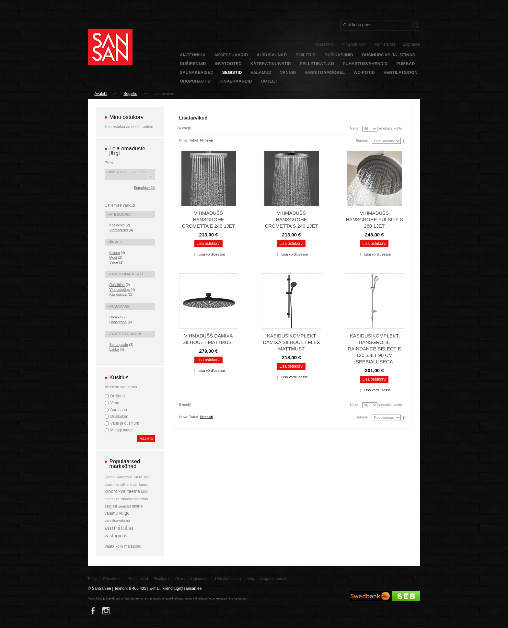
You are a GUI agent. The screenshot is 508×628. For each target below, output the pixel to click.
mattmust (112, 499)
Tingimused (138, 579)
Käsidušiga (118, 294)
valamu (111, 513)
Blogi (92, 579)
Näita (354, 128)
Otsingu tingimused (192, 579)
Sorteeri (362, 141)
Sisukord (161, 579)
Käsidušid (117, 225)
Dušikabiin (119, 416)
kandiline (122, 484)
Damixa (115, 317)
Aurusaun (118, 409)
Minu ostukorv (353, 44)
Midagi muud (121, 430)
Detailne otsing (228, 579)
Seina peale (119, 345)
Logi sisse (411, 44)
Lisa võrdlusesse (211, 254)
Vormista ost (384, 44)
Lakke (114, 349)
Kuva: (183, 140)
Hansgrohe (118, 322)
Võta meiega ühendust (267, 579)
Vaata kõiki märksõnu (123, 546)
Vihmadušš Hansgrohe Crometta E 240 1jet (208, 219)
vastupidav (116, 535)
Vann (114, 403)
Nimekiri (206, 140)
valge (124, 513)
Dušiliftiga (117, 285)
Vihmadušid (119, 230)
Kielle (138, 477)
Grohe (110, 477)
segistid (124, 506)
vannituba (119, 527)
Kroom (115, 253)
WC (147, 477)
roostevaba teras (134, 499)
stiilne (137, 506)
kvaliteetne (129, 491)
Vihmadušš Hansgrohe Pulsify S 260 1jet (374, 219)
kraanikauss (139, 484)
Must (113, 257)
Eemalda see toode (149, 177)
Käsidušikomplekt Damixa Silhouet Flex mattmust (291, 342)
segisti (111, 506)
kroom (111, 491)
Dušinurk (118, 396)
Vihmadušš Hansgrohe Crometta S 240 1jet (291, 219)
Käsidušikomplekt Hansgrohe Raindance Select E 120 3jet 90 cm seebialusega (374, 348)
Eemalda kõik (144, 187)
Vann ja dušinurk (124, 423)
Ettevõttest (112, 579)
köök (145, 492)
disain (109, 484)
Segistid (130, 93)
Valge (114, 262)
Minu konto (324, 44)
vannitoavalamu (117, 520)
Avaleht (101, 93)
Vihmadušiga (120, 289)
